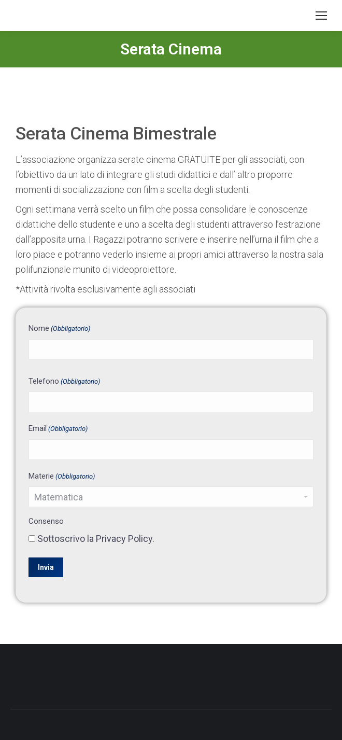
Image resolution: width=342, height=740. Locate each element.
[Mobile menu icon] (321, 15)
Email (58, 429)
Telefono (64, 382)
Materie (61, 477)
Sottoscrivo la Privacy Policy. (95, 538)
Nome (59, 329)
